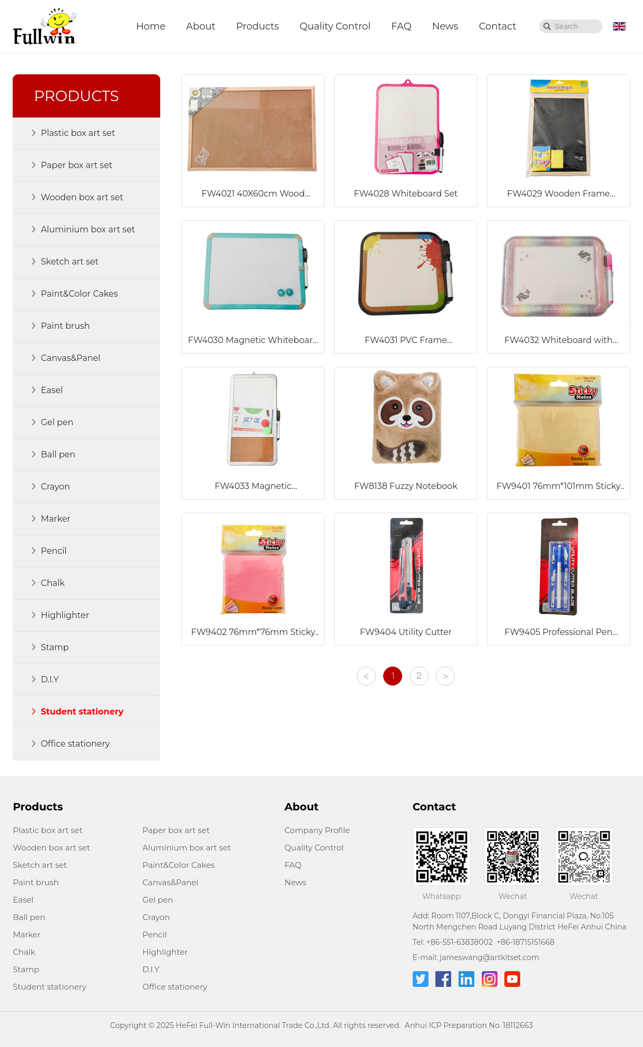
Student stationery (49, 987)
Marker (27, 934)
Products (257, 26)
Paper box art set (175, 830)
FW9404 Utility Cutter (406, 632)
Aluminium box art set (186, 848)
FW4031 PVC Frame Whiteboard (406, 341)
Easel (23, 900)
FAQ (401, 26)
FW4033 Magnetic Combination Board (253, 487)
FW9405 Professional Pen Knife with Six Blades (558, 633)
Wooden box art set (51, 848)
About (201, 26)
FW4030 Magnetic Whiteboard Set (253, 341)
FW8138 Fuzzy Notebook (405, 486)
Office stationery (174, 987)
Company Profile (317, 830)
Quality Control (335, 26)
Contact (497, 26)
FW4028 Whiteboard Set (405, 194)
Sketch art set (40, 865)
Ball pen (29, 917)
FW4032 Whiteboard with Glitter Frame (558, 341)
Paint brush (36, 882)
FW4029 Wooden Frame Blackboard (558, 194)
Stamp (26, 969)
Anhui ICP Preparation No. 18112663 (469, 1025)
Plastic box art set (47, 830)
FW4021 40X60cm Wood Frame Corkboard (253, 194)
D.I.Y (150, 969)
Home (150, 26)
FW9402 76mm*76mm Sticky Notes (253, 633)
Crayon (156, 917)
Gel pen (157, 900)
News (445, 26)
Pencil (154, 934)
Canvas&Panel (170, 882)
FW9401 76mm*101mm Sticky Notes (558, 487)
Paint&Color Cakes (178, 865)
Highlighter (165, 952)
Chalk (24, 952)
